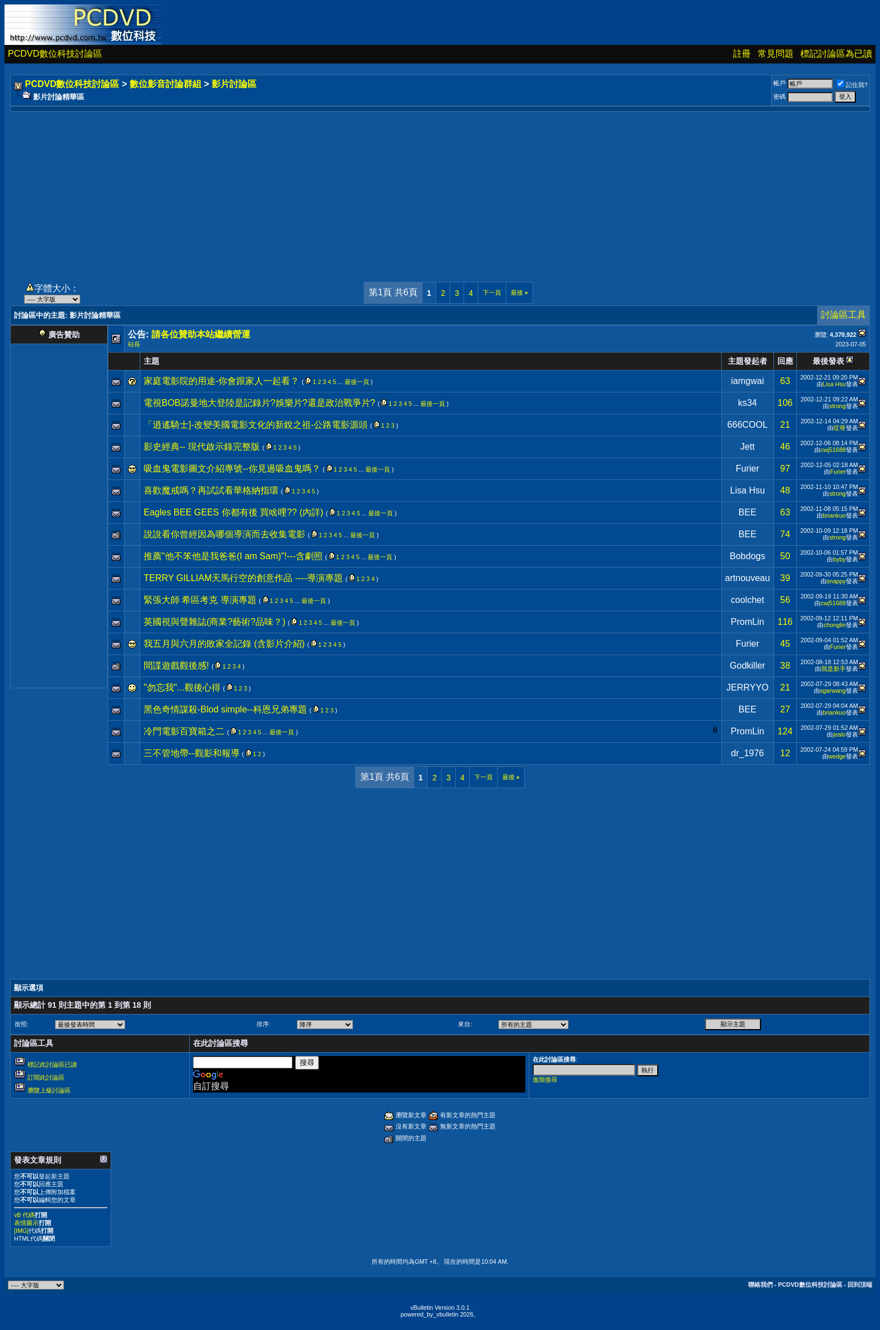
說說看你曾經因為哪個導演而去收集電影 (224, 534)
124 (785, 731)
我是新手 (833, 668)
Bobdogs (747, 556)
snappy (836, 581)
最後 (519, 292)
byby (839, 559)
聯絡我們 (760, 1284)
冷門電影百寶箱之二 (184, 731)
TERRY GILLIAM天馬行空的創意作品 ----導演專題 (243, 578)
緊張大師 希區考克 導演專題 (200, 600)
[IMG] (21, 1230)
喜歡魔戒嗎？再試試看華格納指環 (211, 490)
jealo (839, 734)
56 (785, 600)
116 (785, 622)
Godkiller (747, 665)
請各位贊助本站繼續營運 (201, 334)
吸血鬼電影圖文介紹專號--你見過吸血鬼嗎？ (232, 468)
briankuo (834, 515)
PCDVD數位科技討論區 (55, 53)
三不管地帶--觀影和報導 (192, 753)
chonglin (834, 624)
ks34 (747, 403)
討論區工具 (843, 314)
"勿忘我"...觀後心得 (182, 687)
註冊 (742, 53)
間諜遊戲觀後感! (176, 665)
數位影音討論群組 (165, 84)
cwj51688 (833, 449)
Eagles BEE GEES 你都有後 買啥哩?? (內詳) (233, 512)
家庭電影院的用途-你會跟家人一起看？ (221, 381)
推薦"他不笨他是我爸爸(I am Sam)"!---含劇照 (233, 556)
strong (837, 406)
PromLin (747, 622)
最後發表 (828, 361)
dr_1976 (747, 753)
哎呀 (839, 427)
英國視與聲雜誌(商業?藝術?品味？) (214, 622)
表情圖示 (26, 1222)
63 (785, 381)
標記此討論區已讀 (52, 1064)
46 (785, 446)
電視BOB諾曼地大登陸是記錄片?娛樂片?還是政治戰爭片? (259, 403)
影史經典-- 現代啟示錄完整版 (202, 446)
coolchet (747, 600)
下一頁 (492, 292)
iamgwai (747, 381)
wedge (837, 756)
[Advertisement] (440, 190)
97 (785, 468)
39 (785, 578)
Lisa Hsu (834, 384)
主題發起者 (747, 361)
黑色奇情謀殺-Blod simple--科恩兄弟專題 (225, 709)
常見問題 (776, 53)
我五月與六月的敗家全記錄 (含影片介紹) (224, 643)
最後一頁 (357, 381)
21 (785, 424)
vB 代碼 (24, 1215)
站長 (134, 344)
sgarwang (833, 690)
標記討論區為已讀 (836, 53)
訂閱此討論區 (46, 1077)
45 (785, 643)
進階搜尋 (545, 1079)
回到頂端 (859, 1284)
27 (785, 709)
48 (785, 490)
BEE (748, 512)
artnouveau (747, 578)
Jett (747, 446)
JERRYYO (747, 687)
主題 (151, 361)
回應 (785, 361)
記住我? (852, 84)
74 (785, 534)
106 (785, 403)
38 (785, 665)
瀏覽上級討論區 (49, 1090)
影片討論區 (234, 84)
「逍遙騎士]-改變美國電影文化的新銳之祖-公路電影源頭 (256, 424)
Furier (747, 468)
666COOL (747, 424)
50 (785, 556)
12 (785, 753)
